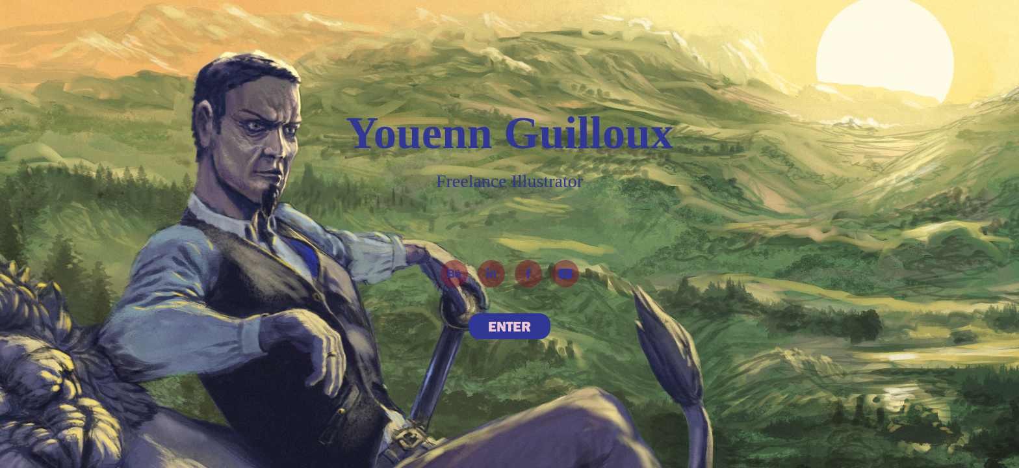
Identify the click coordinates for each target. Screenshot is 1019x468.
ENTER (509, 326)
